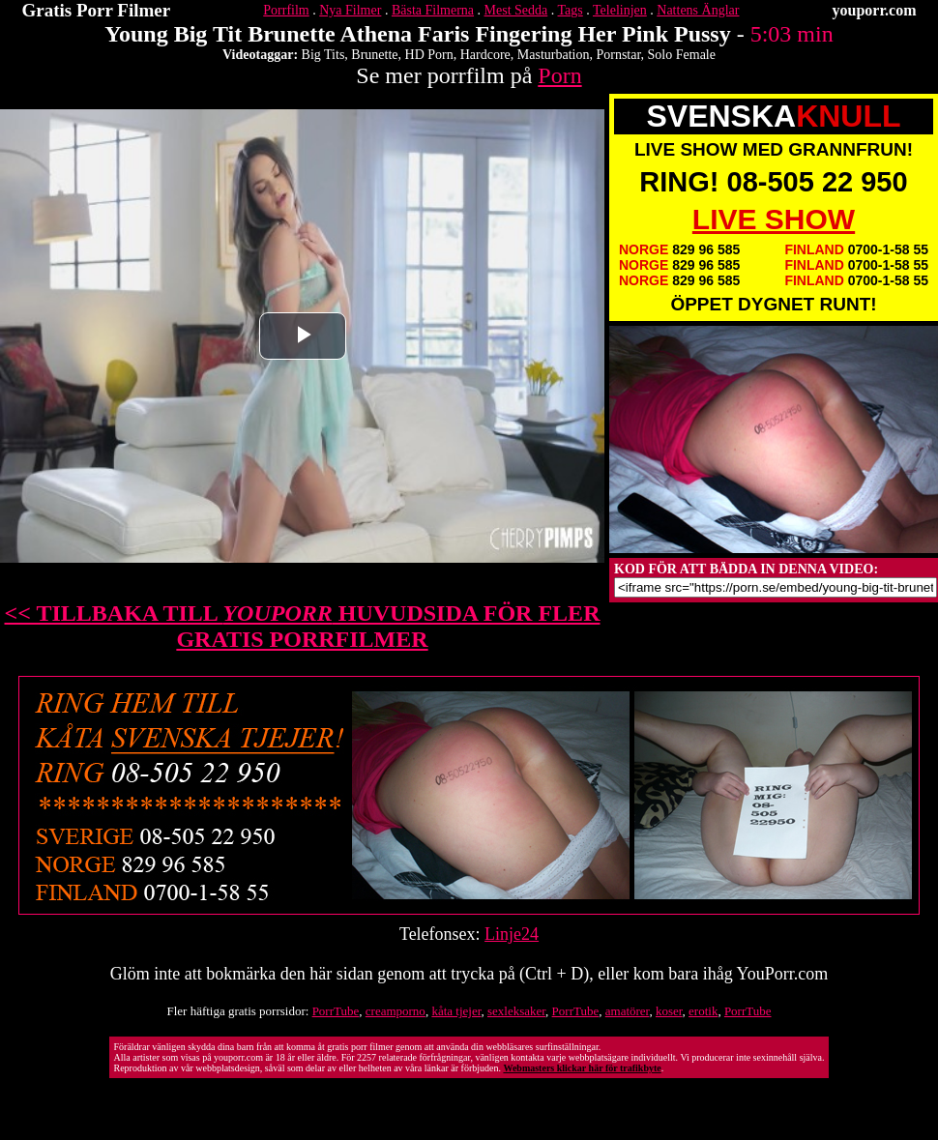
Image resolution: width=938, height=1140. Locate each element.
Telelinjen (620, 10)
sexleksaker (516, 1011)
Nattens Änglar (698, 10)
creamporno (395, 1011)
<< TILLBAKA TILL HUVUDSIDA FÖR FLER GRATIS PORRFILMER (303, 626)
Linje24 (511, 934)
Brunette (374, 54)
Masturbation (553, 54)
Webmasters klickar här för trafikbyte (581, 1068)
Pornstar (618, 54)
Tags (570, 10)
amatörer (627, 1011)
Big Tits (323, 54)
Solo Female (682, 54)
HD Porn (429, 54)
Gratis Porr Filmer (96, 10)
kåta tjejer (456, 1011)
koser (669, 1011)
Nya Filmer (350, 10)
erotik (703, 1011)
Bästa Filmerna (433, 10)
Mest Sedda (516, 10)
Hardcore (485, 54)
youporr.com (875, 10)
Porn (559, 75)
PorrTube (336, 1011)
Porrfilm (285, 10)
